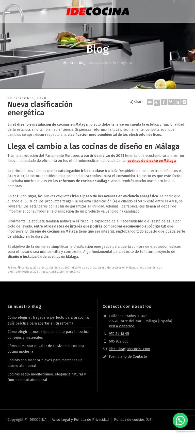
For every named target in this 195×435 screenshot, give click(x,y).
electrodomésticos (149, 267)
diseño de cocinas (84, 267)
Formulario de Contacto (128, 356)
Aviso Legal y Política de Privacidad (80, 420)
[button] (180, 420)
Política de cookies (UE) (133, 420)
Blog (14, 267)
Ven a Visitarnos (122, 326)
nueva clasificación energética (60, 271)
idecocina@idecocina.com (129, 349)
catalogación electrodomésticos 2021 (46, 267)
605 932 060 (118, 341)
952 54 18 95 (119, 334)
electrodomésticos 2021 (23, 271)
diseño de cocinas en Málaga (116, 267)
